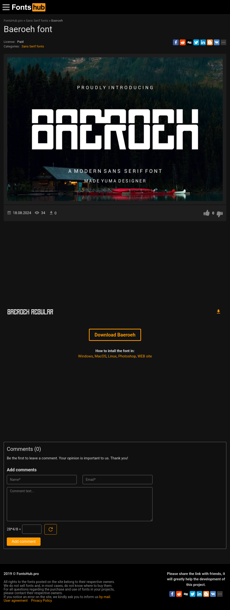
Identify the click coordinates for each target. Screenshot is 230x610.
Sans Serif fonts (33, 46)
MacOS (100, 356)
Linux (112, 356)
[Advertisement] (115, 262)
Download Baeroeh (114, 335)
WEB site (144, 356)
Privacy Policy (41, 600)
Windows (85, 356)
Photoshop (127, 356)
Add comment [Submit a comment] (24, 541)
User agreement (16, 600)
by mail (104, 597)
